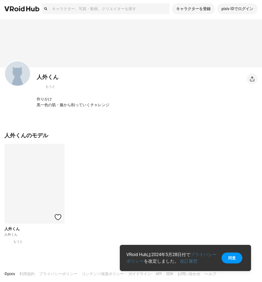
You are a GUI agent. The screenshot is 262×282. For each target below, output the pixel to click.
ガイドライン (139, 274)
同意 (232, 258)
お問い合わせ (188, 274)
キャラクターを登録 (193, 9)
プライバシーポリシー (58, 274)
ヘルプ (210, 274)
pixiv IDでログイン (237, 9)
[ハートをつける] (58, 217)
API (159, 274)
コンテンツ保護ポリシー (103, 274)
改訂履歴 (188, 261)
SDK (169, 274)
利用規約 (27, 274)
